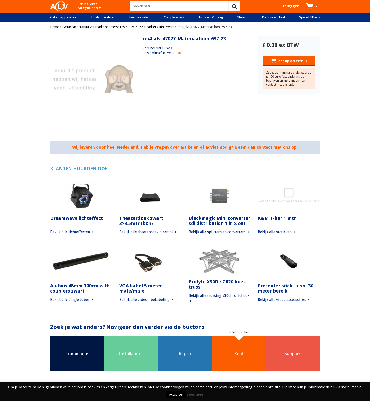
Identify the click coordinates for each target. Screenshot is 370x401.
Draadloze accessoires (109, 27)
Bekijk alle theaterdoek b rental (147, 232)
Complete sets (174, 17)
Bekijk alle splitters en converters (219, 232)
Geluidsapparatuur (63, 17)
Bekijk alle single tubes (71, 299)
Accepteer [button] (176, 394)
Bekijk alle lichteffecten (72, 232)
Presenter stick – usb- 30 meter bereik (285, 288)
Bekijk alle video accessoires (283, 299)
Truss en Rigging (210, 17)
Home (54, 27)
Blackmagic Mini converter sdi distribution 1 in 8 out (219, 220)
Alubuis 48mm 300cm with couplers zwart (80, 288)
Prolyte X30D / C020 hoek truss (217, 284)
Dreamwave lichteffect (76, 218)
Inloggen (291, 6)
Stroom (242, 17)
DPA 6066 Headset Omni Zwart (151, 27)
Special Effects (309, 17)
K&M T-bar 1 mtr (277, 218)
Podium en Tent (273, 17)
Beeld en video (139, 17)
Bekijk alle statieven (276, 232)
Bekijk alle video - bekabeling (146, 299)
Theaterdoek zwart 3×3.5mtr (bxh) (141, 220)
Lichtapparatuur (102, 17)
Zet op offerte (289, 60)
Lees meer (196, 394)
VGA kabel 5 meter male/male (140, 288)
